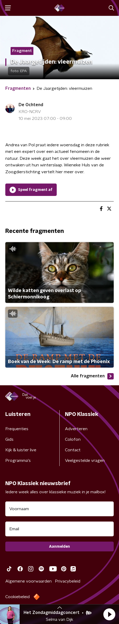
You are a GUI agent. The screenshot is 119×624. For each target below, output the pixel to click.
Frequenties (16, 429)
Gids (9, 439)
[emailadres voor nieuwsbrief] (59, 529)
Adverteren (76, 429)
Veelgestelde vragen (85, 460)
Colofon (73, 439)
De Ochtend (31, 105)
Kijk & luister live (20, 450)
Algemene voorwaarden (28, 581)
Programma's (18, 460)
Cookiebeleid (17, 597)
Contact (73, 450)
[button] (109, 614)
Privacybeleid (67, 581)
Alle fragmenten (92, 376)
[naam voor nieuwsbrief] (59, 508)
